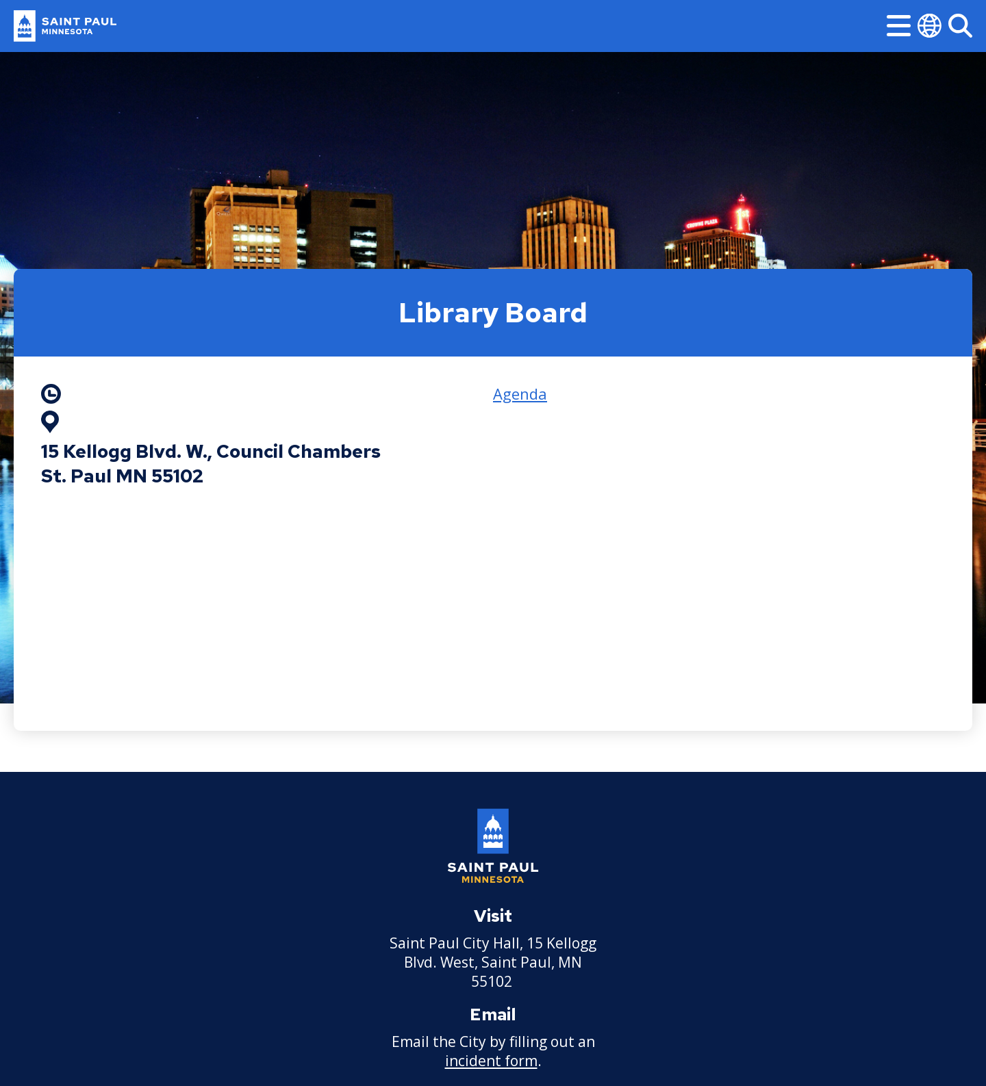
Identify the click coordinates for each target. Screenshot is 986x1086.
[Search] (960, 26)
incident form (491, 1060)
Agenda (520, 393)
